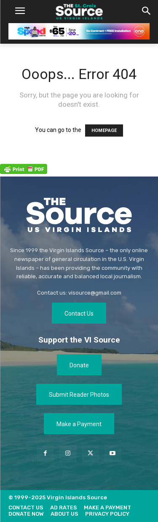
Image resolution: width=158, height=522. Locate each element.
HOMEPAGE (104, 130)
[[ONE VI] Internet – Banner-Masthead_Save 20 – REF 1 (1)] (79, 31)
